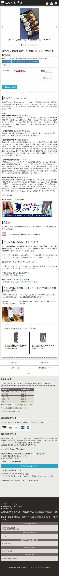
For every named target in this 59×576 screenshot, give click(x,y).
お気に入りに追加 (10, 87)
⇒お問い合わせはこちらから (30, 466)
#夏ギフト (6, 65)
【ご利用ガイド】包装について (12, 275)
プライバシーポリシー (11, 504)
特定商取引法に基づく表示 (12, 506)
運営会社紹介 (7, 508)
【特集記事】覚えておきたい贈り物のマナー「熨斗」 (20, 282)
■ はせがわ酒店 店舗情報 (10, 458)
